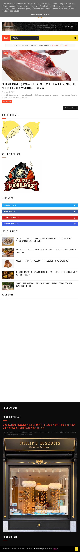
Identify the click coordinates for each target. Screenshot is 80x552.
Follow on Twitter (40, 205)
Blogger (55, 549)
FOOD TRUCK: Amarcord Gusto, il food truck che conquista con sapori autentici (44, 284)
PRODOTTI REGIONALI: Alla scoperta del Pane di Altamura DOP (42, 260)
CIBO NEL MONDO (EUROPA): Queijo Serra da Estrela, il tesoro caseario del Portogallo (46, 273)
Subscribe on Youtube (40, 218)
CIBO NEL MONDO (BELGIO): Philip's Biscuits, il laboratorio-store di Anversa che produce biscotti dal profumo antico (39, 426)
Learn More (36, 15)
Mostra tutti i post (59, 45)
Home (6, 37)
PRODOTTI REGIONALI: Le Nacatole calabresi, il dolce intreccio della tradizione (46, 251)
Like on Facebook (40, 211)
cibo (5, 53)
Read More (7, 102)
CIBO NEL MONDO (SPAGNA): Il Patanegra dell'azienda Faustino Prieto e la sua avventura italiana (38, 86)
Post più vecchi (71, 108)
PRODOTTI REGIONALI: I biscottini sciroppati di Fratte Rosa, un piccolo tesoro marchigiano (44, 239)
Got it (47, 15)
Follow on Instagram (40, 224)
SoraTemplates (37, 549)
